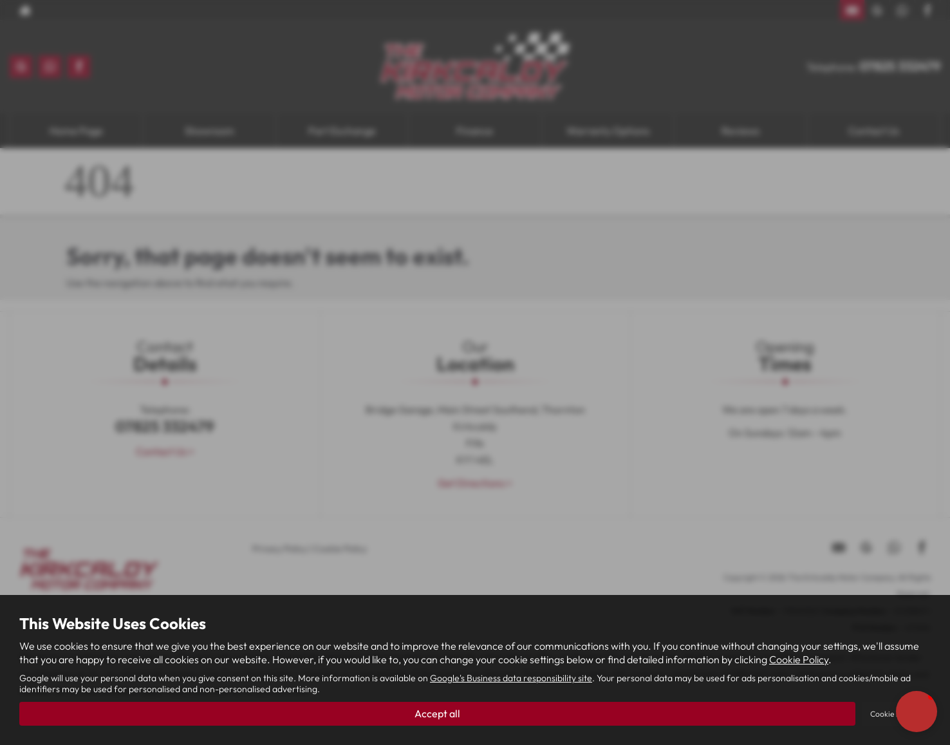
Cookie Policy (798, 659)
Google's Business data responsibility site (511, 678)
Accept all (437, 713)
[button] (916, 711)
